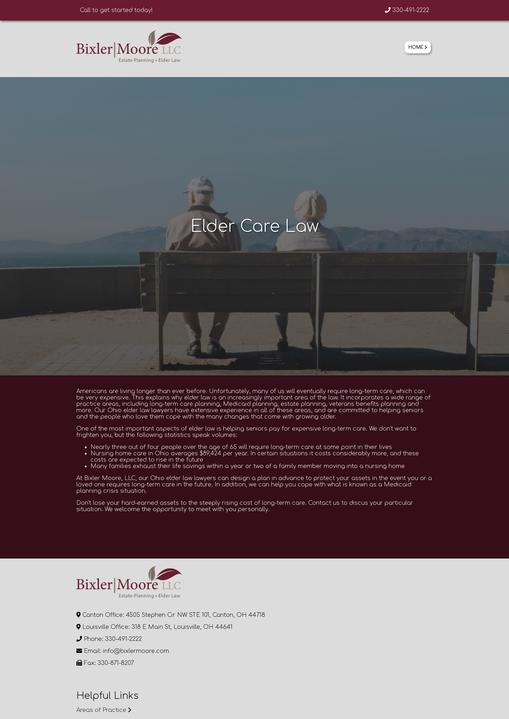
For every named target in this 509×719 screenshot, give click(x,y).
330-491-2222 (407, 10)
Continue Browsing (132, 593)
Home (417, 47)
